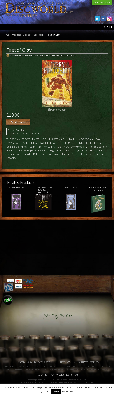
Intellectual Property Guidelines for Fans (57, 374)
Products (16, 34)
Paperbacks (38, 34)
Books (26, 34)
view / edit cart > (102, 2)
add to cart (18, 122)
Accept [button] (56, 391)
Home (5, 34)
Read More (67, 391)
